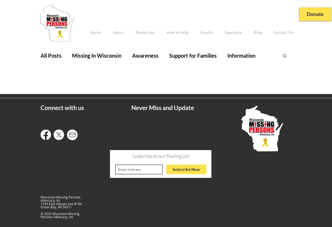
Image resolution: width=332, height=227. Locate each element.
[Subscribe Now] (186, 169)
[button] (284, 56)
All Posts (51, 55)
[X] (59, 135)
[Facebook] (46, 135)
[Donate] (314, 14)
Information (241, 55)
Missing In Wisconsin (96, 55)
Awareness (145, 55)
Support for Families (193, 55)
